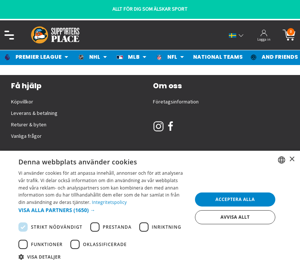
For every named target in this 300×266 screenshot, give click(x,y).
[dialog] (150, 208)
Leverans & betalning (34, 113)
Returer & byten (28, 125)
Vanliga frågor (26, 136)
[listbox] (281, 160)
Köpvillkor (22, 102)
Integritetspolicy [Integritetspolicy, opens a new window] (109, 202)
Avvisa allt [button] (235, 217)
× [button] (291, 159)
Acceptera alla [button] (235, 199)
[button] (102, 210)
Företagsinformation (176, 102)
